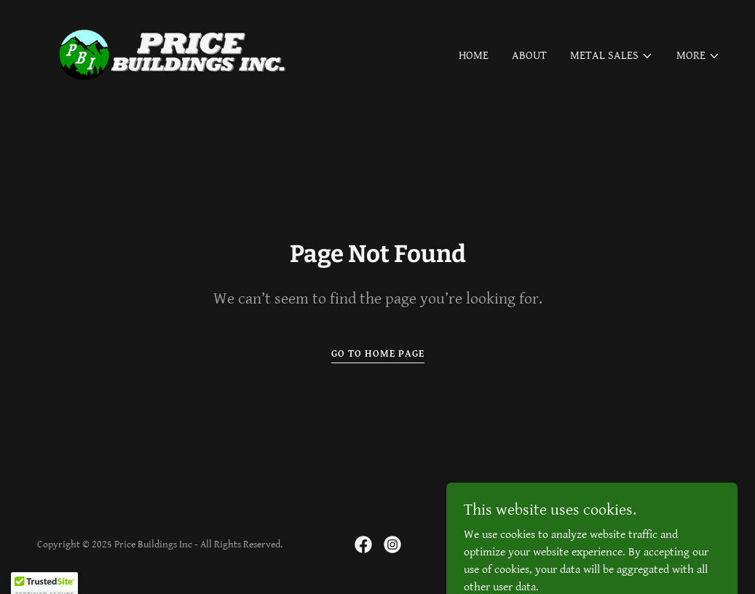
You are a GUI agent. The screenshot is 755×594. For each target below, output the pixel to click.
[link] (176, 53)
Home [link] (474, 56)
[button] (611, 56)
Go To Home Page (377, 354)
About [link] (529, 56)
